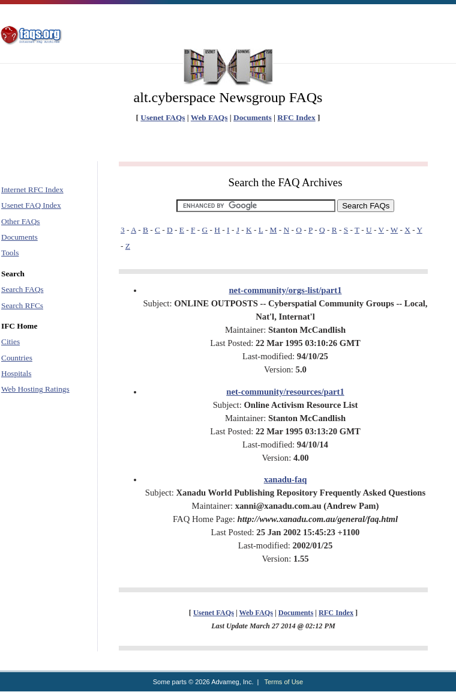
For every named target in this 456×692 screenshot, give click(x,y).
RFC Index (296, 117)
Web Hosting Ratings (35, 388)
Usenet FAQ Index (31, 205)
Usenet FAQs (162, 117)
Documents (252, 117)
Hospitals (16, 373)
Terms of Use (283, 681)
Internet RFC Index (32, 189)
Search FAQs (22, 289)
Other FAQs (20, 221)
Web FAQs (209, 117)
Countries (16, 357)
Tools (10, 252)
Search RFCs (22, 305)
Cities (10, 341)
